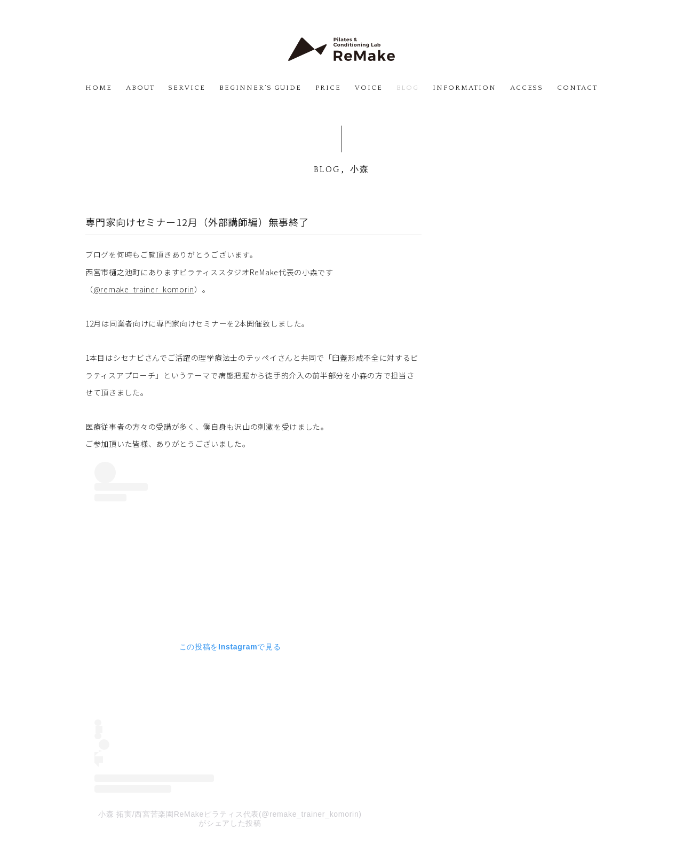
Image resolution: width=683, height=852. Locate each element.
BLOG (407, 87)
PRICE (328, 87)
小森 (360, 169)
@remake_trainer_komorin (143, 289)
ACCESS (527, 87)
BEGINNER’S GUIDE (260, 87)
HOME (98, 87)
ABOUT (140, 87)
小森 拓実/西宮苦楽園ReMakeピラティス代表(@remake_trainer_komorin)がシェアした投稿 (229, 818)
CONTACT (577, 87)
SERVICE (186, 87)
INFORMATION (464, 87)
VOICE (369, 87)
